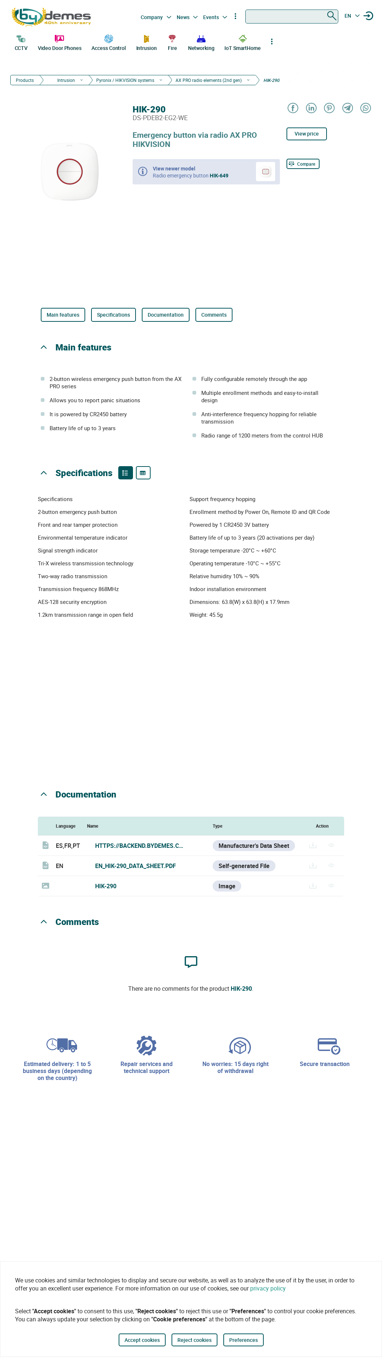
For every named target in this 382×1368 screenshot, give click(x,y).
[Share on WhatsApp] (365, 108)
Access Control (108, 41)
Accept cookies (142, 1339)
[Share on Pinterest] (329, 108)
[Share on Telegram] (347, 108)
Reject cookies (194, 1339)
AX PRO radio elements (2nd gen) (209, 80)
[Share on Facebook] (292, 108)
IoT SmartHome (242, 41)
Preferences (243, 1339)
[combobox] (291, 17)
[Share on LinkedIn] (310, 108)
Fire (172, 41)
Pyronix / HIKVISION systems (125, 80)
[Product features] (125, 472)
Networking (201, 41)
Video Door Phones (60, 41)
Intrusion (146, 41)
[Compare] (303, 164)
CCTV (21, 41)
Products (25, 80)
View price (307, 133)
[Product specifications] (143, 472)
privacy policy (268, 1288)
